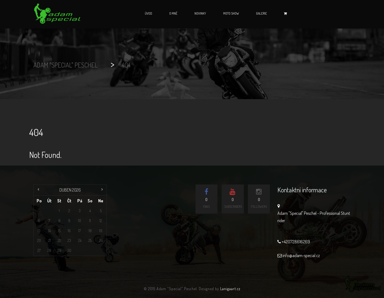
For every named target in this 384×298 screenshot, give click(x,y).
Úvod (148, 13)
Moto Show (231, 13)
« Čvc (39, 189)
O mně (173, 13)
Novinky (200, 13)
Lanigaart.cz (230, 288)
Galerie (261, 13)
